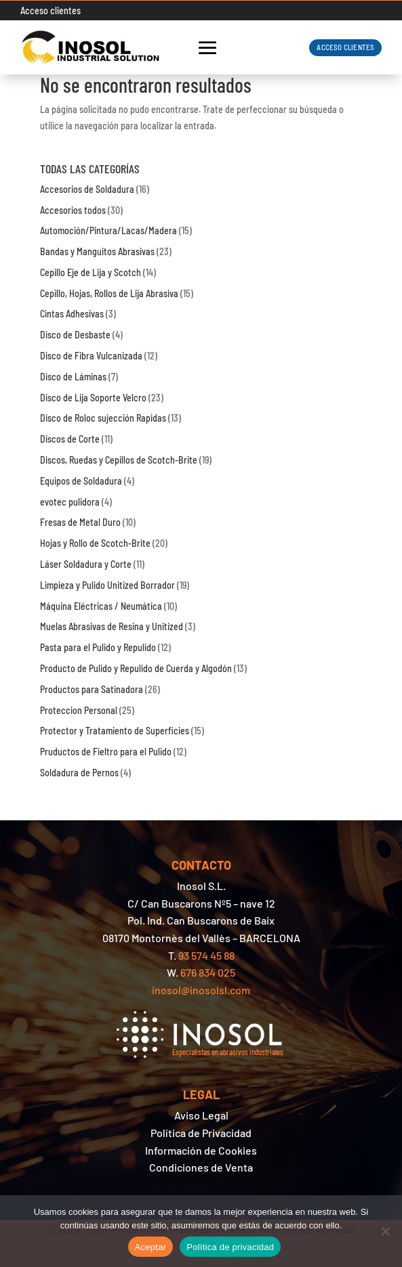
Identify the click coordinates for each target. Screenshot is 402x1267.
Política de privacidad (230, 1247)
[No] (385, 1231)
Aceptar (151, 1247)
